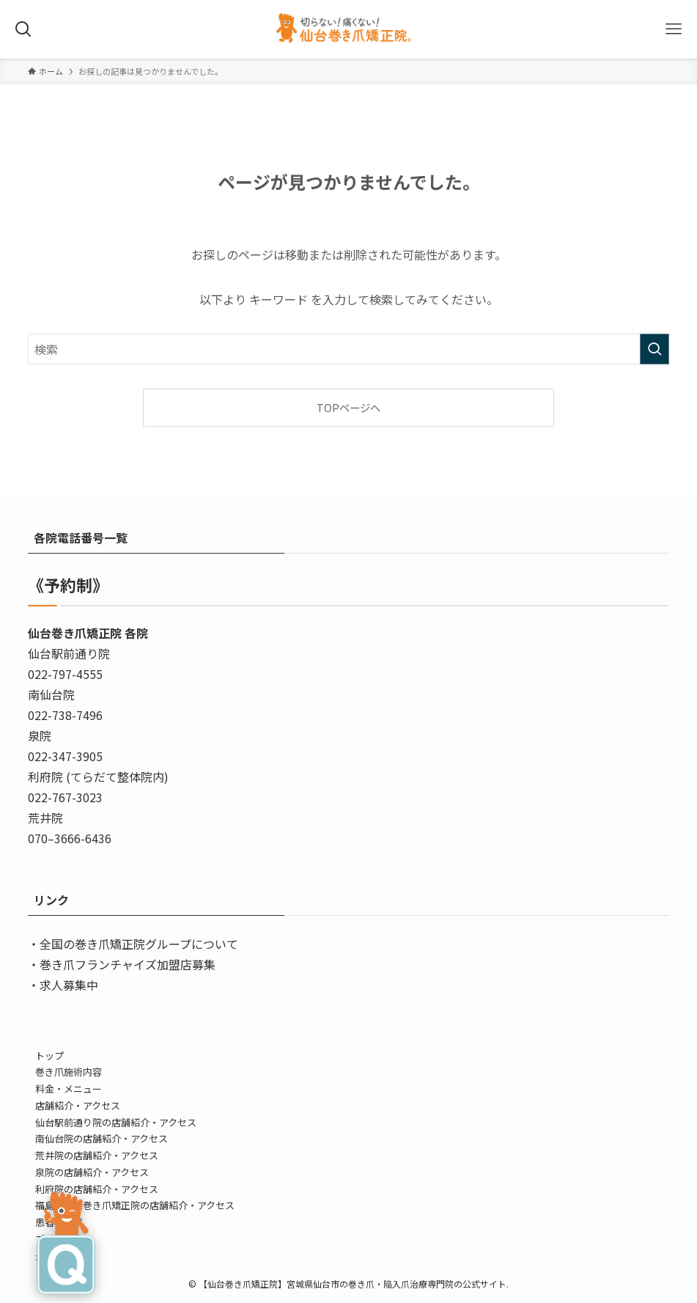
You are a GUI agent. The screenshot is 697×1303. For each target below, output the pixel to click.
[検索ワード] (348, 349)
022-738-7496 (65, 715)
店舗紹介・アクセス (77, 1105)
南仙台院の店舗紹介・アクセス (101, 1138)
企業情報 (54, 1256)
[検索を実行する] (654, 349)
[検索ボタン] (23, 29)
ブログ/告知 (60, 1239)
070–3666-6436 (69, 838)
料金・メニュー (68, 1088)
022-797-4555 (65, 674)
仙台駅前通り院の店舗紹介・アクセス (115, 1122)
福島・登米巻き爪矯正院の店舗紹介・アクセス (135, 1205)
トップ (49, 1055)
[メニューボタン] (673, 29)
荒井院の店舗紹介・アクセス (96, 1155)
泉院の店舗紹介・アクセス (92, 1172)
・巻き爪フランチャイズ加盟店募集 (121, 964)
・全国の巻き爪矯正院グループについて (133, 944)
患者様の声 (59, 1222)
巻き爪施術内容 (68, 1072)
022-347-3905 (65, 756)
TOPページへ (348, 407)
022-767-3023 (65, 797)
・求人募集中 (63, 985)
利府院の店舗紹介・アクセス (96, 1189)
